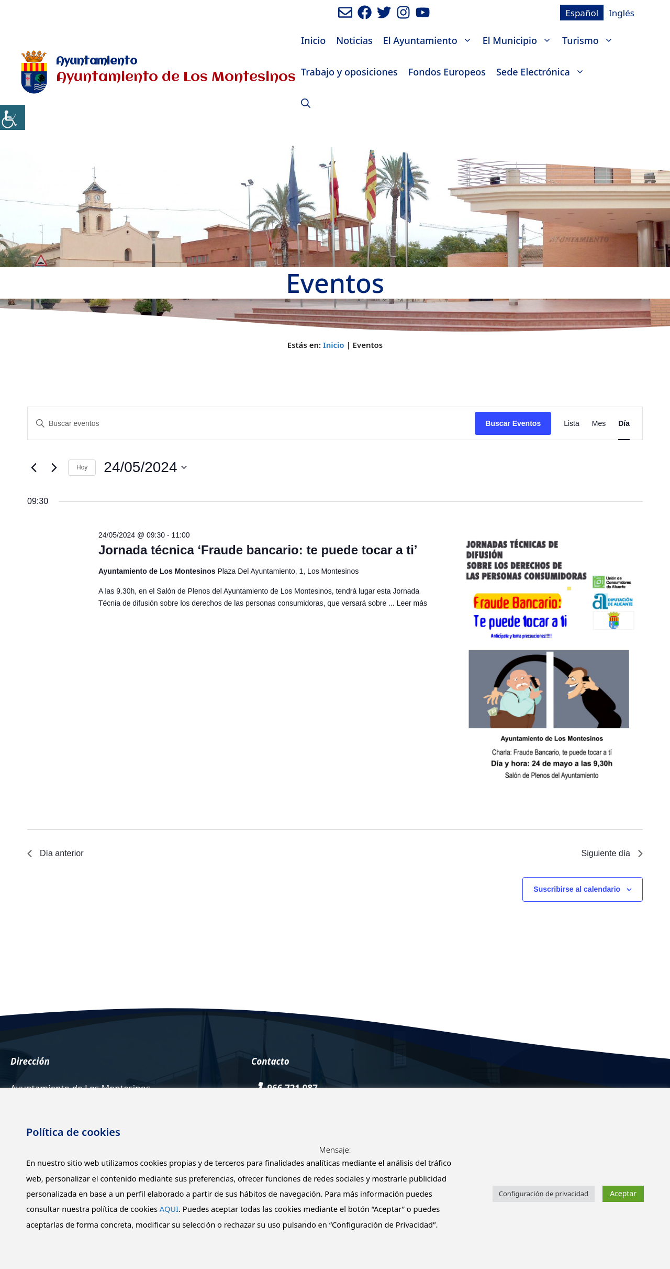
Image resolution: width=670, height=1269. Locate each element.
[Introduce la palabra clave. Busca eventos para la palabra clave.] (251, 423)
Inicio (313, 40)
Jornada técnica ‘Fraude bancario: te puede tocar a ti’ (258, 550)
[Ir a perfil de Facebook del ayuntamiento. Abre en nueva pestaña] (364, 12)
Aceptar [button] (623, 1193)
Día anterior (55, 853)
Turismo (590, 40)
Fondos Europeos (447, 71)
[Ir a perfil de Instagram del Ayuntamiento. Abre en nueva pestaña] (403, 12)
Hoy (81, 467)
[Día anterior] (33, 467)
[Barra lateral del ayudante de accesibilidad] (12, 117)
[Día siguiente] (54, 467)
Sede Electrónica (543, 71)
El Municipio (520, 40)
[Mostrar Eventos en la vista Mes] (599, 423)
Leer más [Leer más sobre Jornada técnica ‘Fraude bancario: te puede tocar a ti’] (412, 603)
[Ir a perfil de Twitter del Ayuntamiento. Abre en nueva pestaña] (384, 12)
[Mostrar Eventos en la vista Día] (624, 423)
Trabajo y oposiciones (349, 71)
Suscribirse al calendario (576, 889)
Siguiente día (612, 853)
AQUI (169, 1209)
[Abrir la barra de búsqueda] (306, 103)
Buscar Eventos (513, 423)
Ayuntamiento (96, 61)
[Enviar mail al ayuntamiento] (345, 12)
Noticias (354, 40)
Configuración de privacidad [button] (543, 1193)
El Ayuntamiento (430, 40)
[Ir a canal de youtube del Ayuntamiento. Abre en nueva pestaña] (422, 12)
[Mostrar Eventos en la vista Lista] (571, 423)
